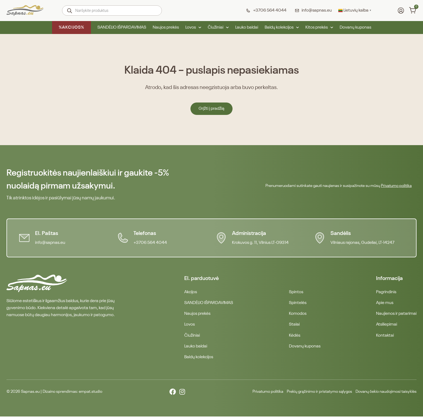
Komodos (297, 315)
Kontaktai (385, 338)
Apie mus (384, 304)
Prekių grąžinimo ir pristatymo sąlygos (309, 395)
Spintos (296, 292)
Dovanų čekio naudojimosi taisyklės (384, 395)
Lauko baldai (246, 27)
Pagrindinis (386, 292)
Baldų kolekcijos (282, 27)
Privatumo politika (396, 186)
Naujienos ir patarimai (396, 315)
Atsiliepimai (386, 326)
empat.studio (90, 395)
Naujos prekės (166, 27)
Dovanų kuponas (355, 27)
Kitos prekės (319, 27)
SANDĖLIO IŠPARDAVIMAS (121, 27)
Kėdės (294, 338)
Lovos (193, 27)
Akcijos (190, 292)
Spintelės (297, 304)
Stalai (294, 326)
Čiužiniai (218, 27)
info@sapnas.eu (51, 243)
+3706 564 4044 (151, 243)
